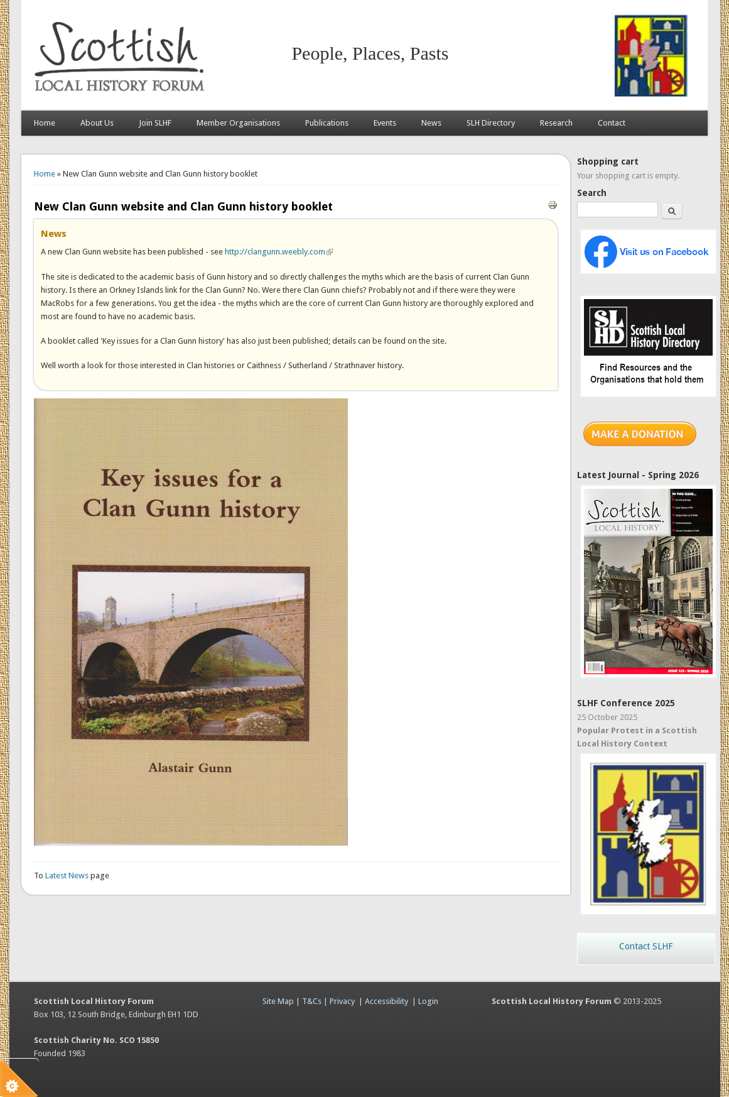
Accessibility (386, 1001)
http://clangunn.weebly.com (279, 251)
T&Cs (311, 1001)
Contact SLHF (645, 946)
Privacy (342, 1001)
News (431, 123)
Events (385, 123)
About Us (97, 123)
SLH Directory (491, 123)
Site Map (278, 1001)
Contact (611, 123)
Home (44, 123)
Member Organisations (238, 123)
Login (428, 1001)
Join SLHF (155, 123)
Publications (326, 123)
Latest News (67, 875)
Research (556, 123)
